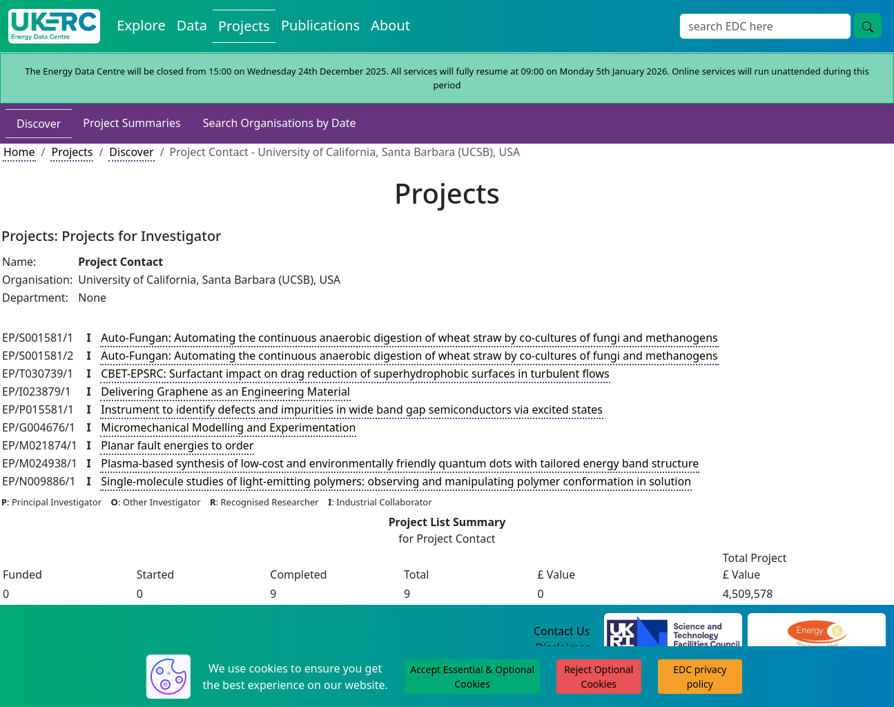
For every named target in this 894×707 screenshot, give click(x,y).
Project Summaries (131, 122)
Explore (141, 25)
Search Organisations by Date (279, 122)
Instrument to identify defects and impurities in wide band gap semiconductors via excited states (352, 409)
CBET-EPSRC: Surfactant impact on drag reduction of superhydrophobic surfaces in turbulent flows (355, 373)
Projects (244, 26)
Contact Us (562, 631)
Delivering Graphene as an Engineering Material (225, 391)
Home (19, 151)
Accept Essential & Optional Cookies (472, 676)
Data (192, 25)
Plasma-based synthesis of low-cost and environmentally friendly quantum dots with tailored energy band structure (400, 463)
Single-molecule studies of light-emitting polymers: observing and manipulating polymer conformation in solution (396, 481)
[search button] (868, 25)
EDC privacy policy (699, 676)
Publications (320, 25)
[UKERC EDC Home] (54, 26)
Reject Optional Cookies (598, 676)
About (390, 25)
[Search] (765, 26)
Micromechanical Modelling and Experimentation (228, 427)
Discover (39, 123)
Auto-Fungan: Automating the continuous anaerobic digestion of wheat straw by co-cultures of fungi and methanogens (409, 337)
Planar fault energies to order (177, 445)
